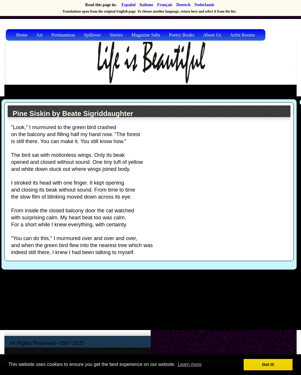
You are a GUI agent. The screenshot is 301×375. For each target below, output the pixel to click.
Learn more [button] (190, 364)
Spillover (92, 34)
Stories (116, 34)
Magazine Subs (145, 34)
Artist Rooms (242, 34)
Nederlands (204, 5)
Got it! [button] (268, 364)
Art (39, 34)
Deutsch (183, 5)
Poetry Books (182, 34)
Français (164, 5)
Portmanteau (63, 34)
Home (21, 34)
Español (128, 5)
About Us (212, 34)
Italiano (146, 5)
